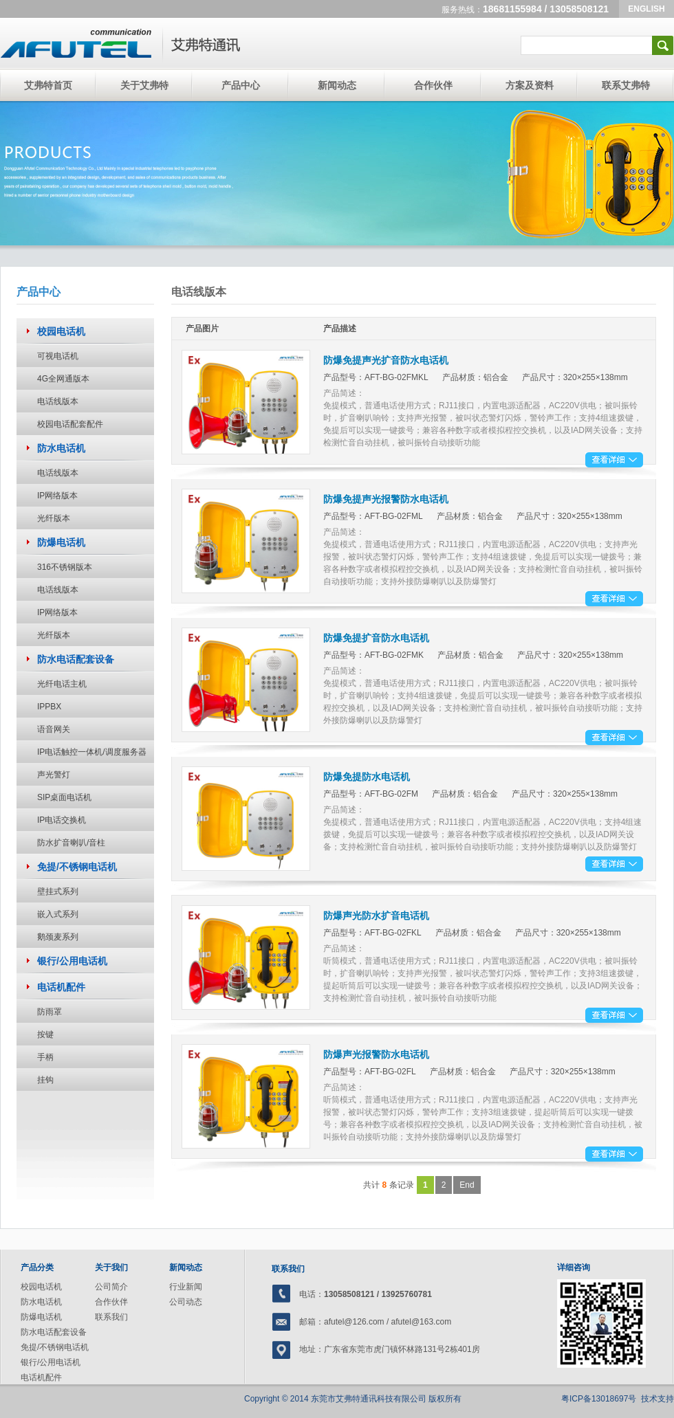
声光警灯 (53, 774)
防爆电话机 (41, 1317)
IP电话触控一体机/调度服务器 (91, 752)
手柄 (45, 1057)
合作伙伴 (433, 85)
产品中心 (240, 85)
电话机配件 (41, 1377)
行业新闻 (185, 1287)
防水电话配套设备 (54, 1332)
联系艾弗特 (626, 85)
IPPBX (49, 706)
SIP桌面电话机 (64, 797)
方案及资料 (530, 85)
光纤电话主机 (62, 684)
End (466, 1185)
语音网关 (53, 729)
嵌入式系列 (57, 914)
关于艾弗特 (144, 85)
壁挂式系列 (57, 891)
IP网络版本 (57, 495)
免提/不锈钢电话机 (55, 1347)
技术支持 (657, 1399)
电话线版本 (57, 401)
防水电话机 (41, 1302)
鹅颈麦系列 (57, 937)
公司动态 (185, 1302)
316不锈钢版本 (64, 567)
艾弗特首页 (48, 85)
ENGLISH (646, 9)
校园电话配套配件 (70, 424)
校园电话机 (41, 1287)
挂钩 (45, 1080)
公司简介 (111, 1287)
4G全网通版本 (63, 379)
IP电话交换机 (61, 820)
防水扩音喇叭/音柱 (71, 843)
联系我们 (111, 1317)
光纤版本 (53, 518)
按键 (45, 1034)
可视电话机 (57, 356)
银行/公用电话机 (50, 1362)
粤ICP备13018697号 (598, 1399)
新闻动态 (337, 85)
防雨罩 (49, 1012)
